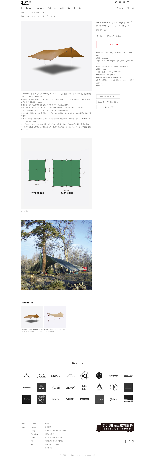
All (62, 8)
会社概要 (48, 427)
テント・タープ (42, 16)
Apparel (40, 8)
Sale (81, 8)
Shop (120, 8)
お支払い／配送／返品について (55, 431)
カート (47, 424)
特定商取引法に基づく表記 (54, 441)
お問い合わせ (49, 434)
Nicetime (70, 455)
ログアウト (49, 448)
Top (22, 13)
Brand (71, 8)
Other (33, 437)
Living (52, 8)
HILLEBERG (39, 13)
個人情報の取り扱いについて (55, 437)
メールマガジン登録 (52, 444)
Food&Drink (35, 434)
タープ (52, 16)
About (130, 8)
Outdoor (26, 8)
